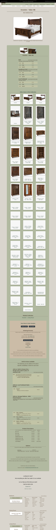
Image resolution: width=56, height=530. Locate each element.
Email (28, 281)
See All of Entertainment (43, 475)
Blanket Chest (34, 438)
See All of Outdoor (43, 512)
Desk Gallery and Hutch (27, 491)
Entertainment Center (34, 477)
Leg (32, 449)
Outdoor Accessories (41, 521)
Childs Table (26, 503)
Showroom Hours (42, 4)
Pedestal (33, 450)
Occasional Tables (27, 461)
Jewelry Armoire (42, 434)
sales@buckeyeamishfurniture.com (31, 403)
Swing (26, 520)
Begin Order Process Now (28, 276)
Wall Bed (26, 442)
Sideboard (26, 450)
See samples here (31, 272)
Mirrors (41, 438)
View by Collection (16, 433)
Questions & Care (36, 4)
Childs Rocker (27, 505)
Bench (33, 471)
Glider (33, 467)
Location (53, 4)
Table (33, 448)
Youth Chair (26, 508)
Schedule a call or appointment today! (28, 1)
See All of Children (43, 500)
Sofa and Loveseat (35, 463)
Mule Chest (34, 439)
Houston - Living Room (28, 253)
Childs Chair (26, 504)
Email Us (28, 422)
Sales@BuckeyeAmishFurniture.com (50, 1)
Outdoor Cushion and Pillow (42, 523)
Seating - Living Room (34, 462)
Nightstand (33, 434)
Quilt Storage (42, 465)
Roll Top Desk (27, 489)
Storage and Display (28, 448)
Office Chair (34, 489)
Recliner (33, 466)
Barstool (41, 450)
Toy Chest (33, 504)
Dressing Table (42, 437)
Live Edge (33, 454)
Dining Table (41, 515)
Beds (25, 433)
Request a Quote (24, 262)
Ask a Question (32, 262)
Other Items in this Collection (28, 92)
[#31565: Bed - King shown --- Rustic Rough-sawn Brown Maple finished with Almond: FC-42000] (27, 50)
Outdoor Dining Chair (34, 514)
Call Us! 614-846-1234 (4, 1)
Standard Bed (27, 434)
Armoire (33, 442)
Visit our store (28, 283)
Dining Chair (41, 449)
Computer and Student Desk (27, 496)
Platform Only (27, 439)
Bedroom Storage (34, 433)
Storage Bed (26, 438)
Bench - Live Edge (42, 453)
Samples (31, 4)
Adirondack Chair (27, 515)
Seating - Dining (42, 448)
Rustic (33, 455)
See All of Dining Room (43, 446)
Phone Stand (27, 466)
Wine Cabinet (27, 453)
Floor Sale (26, 4)
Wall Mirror (41, 442)
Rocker (33, 468)
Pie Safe (26, 454)
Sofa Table (26, 465)
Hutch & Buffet (27, 449)
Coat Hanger (41, 466)
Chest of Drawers (34, 437)
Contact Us (48, 4)
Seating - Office (34, 485)
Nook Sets (41, 454)
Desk (25, 485)
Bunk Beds (26, 437)
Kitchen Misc (26, 455)
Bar (32, 453)
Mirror (40, 469)
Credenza (41, 489)
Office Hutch (41, 490)
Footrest (26, 521)
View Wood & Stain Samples (28, 259)
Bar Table (41, 516)
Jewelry (41, 433)
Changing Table (34, 503)
